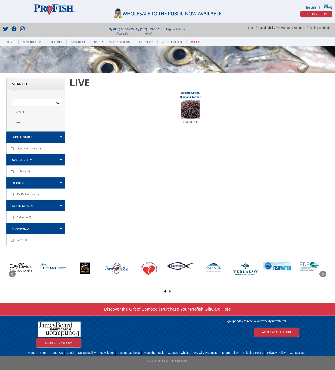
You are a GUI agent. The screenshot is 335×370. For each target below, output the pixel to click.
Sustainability (266, 27)
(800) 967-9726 (121, 29)
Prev (12, 274)
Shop (96, 42)
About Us (300, 27)
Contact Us (297, 352)
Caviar (20, 112)
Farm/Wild (20, 228)
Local (251, 27)
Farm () (19, 240)
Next (322, 274)
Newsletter (285, 27)
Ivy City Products (120, 42)
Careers (195, 42)
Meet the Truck (154, 352)
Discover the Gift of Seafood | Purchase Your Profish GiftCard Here (167, 309)
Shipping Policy (252, 352)
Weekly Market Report (276, 332)
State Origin (22, 206)
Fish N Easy (146, 42)
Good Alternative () (26, 148)
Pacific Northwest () (26, 194)
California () (21, 217)
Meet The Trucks (172, 42)
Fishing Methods (320, 27)
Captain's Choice (32, 42)
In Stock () (20, 171)
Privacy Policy (276, 352)
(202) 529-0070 (148, 29)
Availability (22, 160)
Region (18, 183)
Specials (311, 7)
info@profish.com (175, 29)
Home (10, 42)
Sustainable (78, 42)
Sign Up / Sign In (316, 14)
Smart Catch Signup (58, 342)
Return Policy (229, 352)
